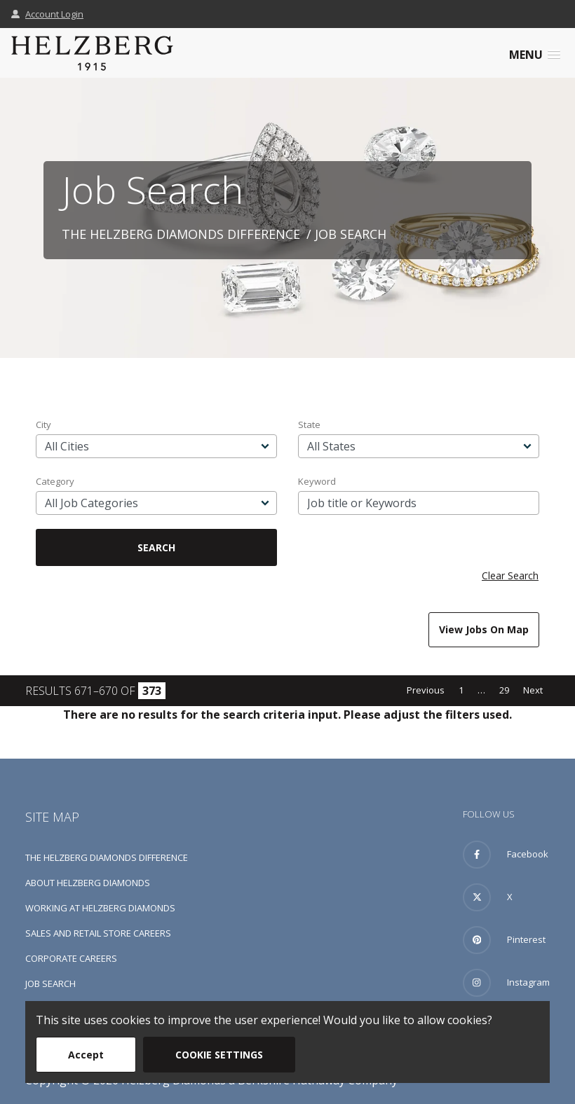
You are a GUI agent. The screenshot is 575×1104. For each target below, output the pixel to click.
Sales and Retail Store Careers (98, 933)
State (309, 424)
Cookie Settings (219, 1054)
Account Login (47, 14)
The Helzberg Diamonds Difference (181, 234)
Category (55, 481)
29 (504, 690)
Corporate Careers (71, 958)
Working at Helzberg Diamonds (100, 908)
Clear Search (510, 575)
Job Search (50, 983)
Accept (86, 1054)
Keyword (317, 481)
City (43, 424)
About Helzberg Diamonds (87, 882)
